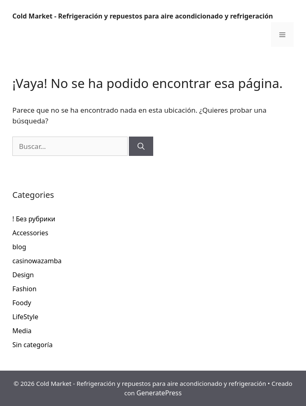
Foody (21, 302)
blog (19, 246)
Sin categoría (32, 344)
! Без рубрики (33, 218)
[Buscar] (141, 146)
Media (21, 330)
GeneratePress (159, 392)
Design (23, 274)
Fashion (24, 288)
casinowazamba (37, 260)
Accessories (30, 232)
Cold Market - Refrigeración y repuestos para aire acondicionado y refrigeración (142, 16)
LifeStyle (25, 316)
